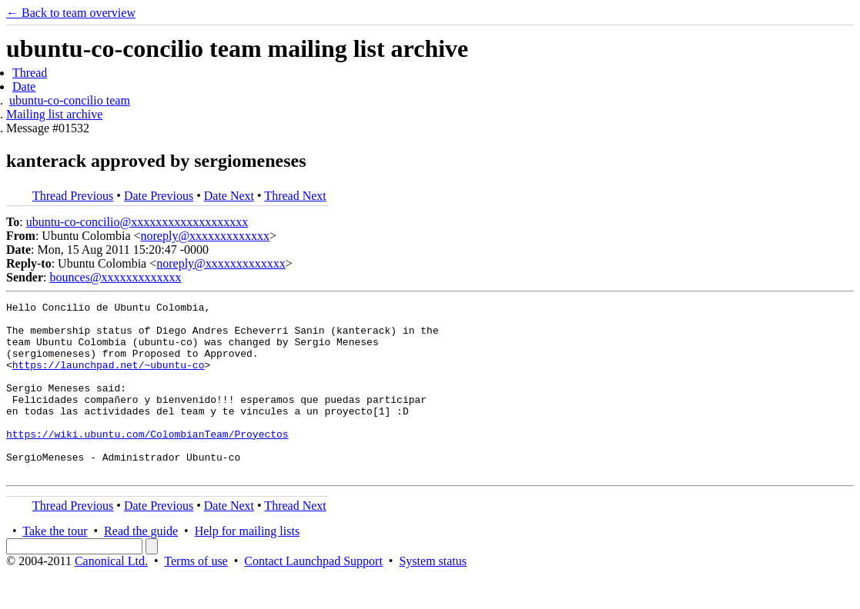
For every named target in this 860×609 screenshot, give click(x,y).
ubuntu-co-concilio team (69, 100)
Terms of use (195, 595)
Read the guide (141, 565)
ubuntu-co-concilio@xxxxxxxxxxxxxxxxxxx (137, 221)
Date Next (229, 195)
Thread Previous (72, 195)
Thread (29, 72)
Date (23, 86)
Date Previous (158, 195)
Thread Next (295, 195)
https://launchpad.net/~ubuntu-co (108, 378)
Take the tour (54, 565)
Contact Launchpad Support (313, 595)
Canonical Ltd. (111, 595)
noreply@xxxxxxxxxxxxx (205, 235)
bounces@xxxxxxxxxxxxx (115, 277)
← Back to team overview (71, 12)
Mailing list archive (54, 114)
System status (433, 595)
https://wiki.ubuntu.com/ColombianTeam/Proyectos (147, 461)
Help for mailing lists (247, 565)
